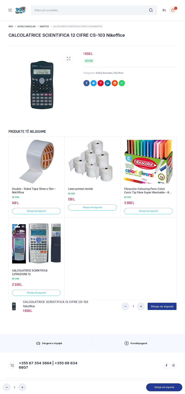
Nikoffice (44, 27)
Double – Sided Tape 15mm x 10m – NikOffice (33, 192)
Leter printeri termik (80, 190)
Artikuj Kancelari (26, 27)
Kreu (10, 27)
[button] (68, 60)
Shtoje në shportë (164, 387)
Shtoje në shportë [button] (36, 212)
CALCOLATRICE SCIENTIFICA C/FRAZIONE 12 (30, 273)
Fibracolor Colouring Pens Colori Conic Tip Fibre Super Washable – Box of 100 (148, 192)
